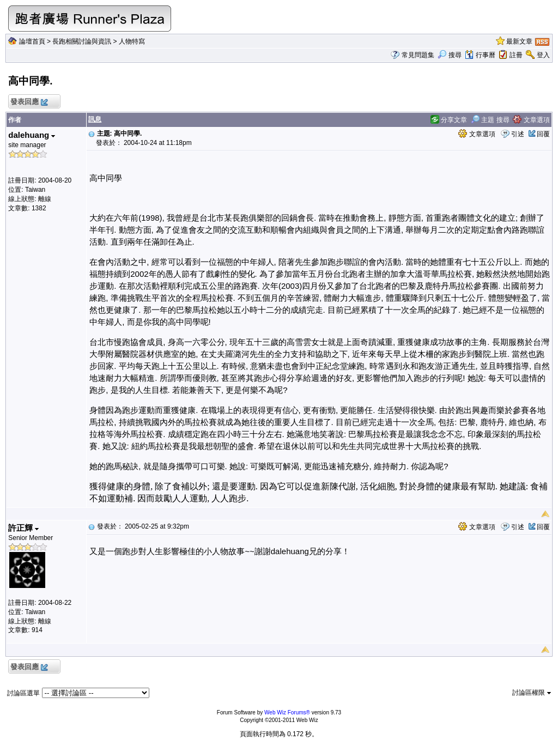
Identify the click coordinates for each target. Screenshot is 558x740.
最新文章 (519, 41)
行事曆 (480, 55)
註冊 (516, 55)
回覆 (543, 134)
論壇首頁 (32, 41)
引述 (517, 134)
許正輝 (23, 527)
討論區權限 (531, 692)
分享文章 (448, 120)
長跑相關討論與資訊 (81, 41)
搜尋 (449, 55)
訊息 (94, 119)
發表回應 (28, 102)
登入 (543, 55)
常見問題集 (418, 55)
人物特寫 (132, 41)
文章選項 (531, 120)
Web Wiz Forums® (287, 712)
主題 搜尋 (490, 120)
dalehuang (31, 134)
